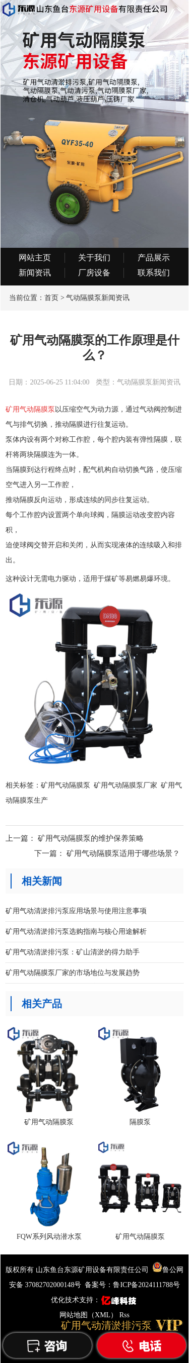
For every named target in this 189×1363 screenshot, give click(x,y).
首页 (51, 298)
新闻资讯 (35, 272)
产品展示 (154, 257)
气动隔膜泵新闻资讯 (98, 298)
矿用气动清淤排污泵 (106, 1325)
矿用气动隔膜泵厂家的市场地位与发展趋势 (73, 973)
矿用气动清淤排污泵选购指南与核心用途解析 (76, 931)
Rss (124, 1315)
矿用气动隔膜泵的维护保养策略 (91, 838)
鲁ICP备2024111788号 (146, 1285)
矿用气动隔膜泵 (65, 785)
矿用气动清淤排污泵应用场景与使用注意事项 (76, 911)
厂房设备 (94, 272)
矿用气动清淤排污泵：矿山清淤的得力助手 (73, 952)
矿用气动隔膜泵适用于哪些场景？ (123, 853)
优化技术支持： (94, 1300)
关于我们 (94, 257)
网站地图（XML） (88, 1315)
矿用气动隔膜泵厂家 (125, 785)
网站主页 (35, 257)
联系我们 (154, 272)
